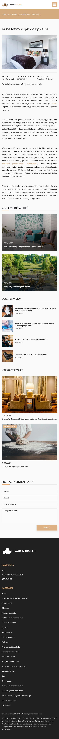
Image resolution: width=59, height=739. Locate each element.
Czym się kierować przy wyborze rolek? (31, 354)
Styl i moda (6, 681)
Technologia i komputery (12, 691)
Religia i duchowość (10, 661)
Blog (4, 571)
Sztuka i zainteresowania (12, 686)
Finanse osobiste (9, 613)
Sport (4, 676)
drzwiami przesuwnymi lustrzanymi (19, 164)
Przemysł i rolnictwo (10, 652)
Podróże (5, 642)
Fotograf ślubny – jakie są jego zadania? (31, 339)
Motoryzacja (7, 632)
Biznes (4, 593)
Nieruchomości (8, 637)
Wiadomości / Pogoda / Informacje (16, 696)
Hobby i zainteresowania (12, 618)
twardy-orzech (8, 79)
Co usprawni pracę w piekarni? (15, 466)
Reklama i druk (8, 657)
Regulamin (7, 579)
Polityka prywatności (12, 575)
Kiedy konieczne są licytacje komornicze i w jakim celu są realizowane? (35, 310)
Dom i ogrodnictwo (45, 79)
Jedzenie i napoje (9, 623)
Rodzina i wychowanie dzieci (14, 666)
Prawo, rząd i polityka (11, 647)
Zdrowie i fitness (9, 700)
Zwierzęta (6, 705)
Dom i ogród (7, 603)
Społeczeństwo (8, 671)
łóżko (54, 104)
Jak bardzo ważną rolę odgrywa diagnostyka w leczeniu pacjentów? (34, 325)
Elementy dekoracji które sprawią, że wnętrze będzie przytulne (29, 419)
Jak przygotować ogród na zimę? (18, 287)
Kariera (5, 627)
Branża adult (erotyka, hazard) (14, 598)
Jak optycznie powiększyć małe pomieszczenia (24, 247)
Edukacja (5, 608)
